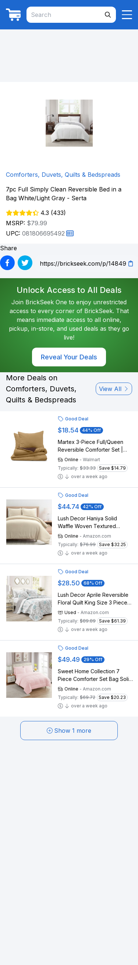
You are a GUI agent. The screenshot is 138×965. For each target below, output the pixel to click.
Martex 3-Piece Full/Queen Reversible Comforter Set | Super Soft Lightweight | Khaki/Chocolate (90, 446)
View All (114, 388)
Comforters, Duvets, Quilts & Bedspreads (63, 174)
